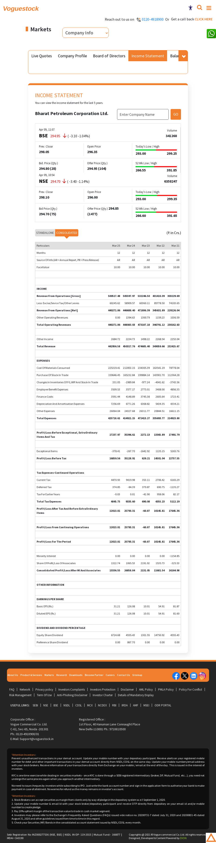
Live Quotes (41, 55)
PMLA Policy (166, 690)
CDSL (78, 705)
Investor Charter (103, 695)
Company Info (79, 32)
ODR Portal (163, 705)
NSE (45, 705)
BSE (56, 705)
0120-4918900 (153, 19)
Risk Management (20, 695)
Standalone (45, 233)
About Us (12, 675)
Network (25, 690)
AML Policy (146, 690)
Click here (204, 19)
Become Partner (94, 675)
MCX (90, 705)
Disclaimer (127, 690)
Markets (49, 675)
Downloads (76, 675)
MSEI (146, 705)
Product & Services (31, 675)
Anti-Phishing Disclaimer (72, 695)
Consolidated (66, 233)
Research (61, 675)
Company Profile (72, 55)
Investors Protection (102, 690)
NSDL (67, 705)
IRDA (125, 705)
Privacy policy (44, 690)
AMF (135, 705)
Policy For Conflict (190, 690)
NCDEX (102, 705)
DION (183, 838)
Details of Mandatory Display (136, 695)
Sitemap (137, 675)
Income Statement (147, 55)
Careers (110, 675)
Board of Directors (109, 55)
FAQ (11, 690)
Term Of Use (44, 695)
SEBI (35, 705)
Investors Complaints (71, 690)
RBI (114, 705)
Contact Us (123, 675)
